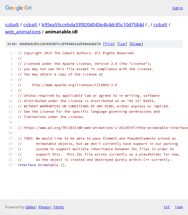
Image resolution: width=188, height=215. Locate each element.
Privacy (44, 207)
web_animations (23, 32)
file (109, 44)
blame (136, 44)
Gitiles (30, 207)
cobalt (12, 25)
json (179, 207)
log (122, 44)
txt (167, 207)
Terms (58, 207)
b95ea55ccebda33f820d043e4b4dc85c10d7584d (93, 25)
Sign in (177, 8)
